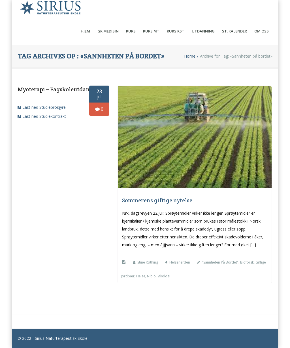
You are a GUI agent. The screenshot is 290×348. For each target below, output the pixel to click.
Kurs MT (151, 31)
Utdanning (203, 31)
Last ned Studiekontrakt (44, 116)
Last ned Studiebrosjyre (44, 107)
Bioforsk (247, 262)
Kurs (131, 31)
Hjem (85, 31)
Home (189, 56)
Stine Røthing (147, 262)
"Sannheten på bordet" (220, 262)
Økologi (163, 276)
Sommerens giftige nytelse (157, 200)
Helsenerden (179, 262)
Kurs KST (175, 31)
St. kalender (234, 31)
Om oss (261, 31)
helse (140, 276)
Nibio (151, 276)
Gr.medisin (108, 31)
